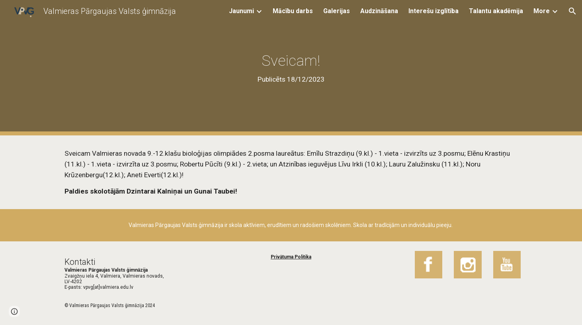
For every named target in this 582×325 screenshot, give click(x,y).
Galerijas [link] (336, 11)
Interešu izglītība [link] (433, 11)
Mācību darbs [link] (293, 11)
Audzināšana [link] (379, 11)
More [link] (541, 11)
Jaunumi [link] (241, 11)
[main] (291, 68)
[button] (572, 11)
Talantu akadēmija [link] (496, 11)
